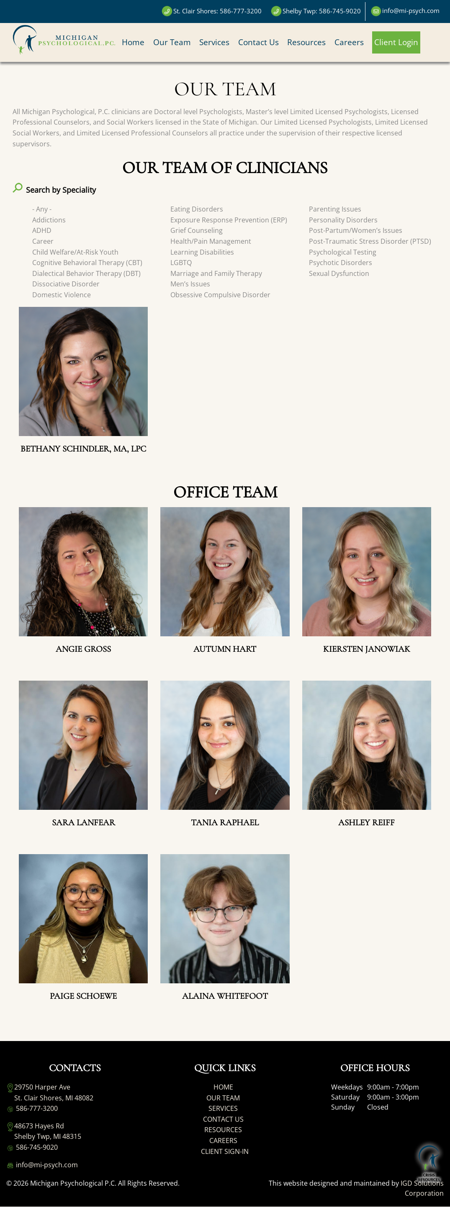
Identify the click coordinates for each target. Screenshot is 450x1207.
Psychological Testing (342, 252)
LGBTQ (181, 262)
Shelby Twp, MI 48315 (47, 1136)
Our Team (172, 42)
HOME (223, 1087)
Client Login (396, 42)
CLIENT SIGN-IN (225, 1151)
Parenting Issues (335, 209)
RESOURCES (223, 1129)
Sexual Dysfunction (339, 273)
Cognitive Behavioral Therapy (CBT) (87, 262)
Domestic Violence (61, 294)
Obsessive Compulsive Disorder (220, 294)
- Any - (41, 209)
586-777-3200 (32, 1108)
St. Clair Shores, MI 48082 (53, 1097)
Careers (349, 42)
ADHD (41, 230)
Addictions (49, 220)
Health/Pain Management (210, 241)
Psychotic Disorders (340, 262)
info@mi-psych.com (42, 1165)
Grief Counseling (196, 230)
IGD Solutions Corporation (422, 1188)
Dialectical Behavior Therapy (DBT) (86, 273)
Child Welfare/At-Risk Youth (75, 252)
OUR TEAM (223, 1097)
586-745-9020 (32, 1147)
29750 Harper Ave (42, 1087)
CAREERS (223, 1140)
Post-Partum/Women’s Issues (355, 230)
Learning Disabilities (202, 252)
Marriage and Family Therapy (216, 273)
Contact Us (258, 42)
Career (43, 241)
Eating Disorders (196, 209)
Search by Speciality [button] (61, 190)
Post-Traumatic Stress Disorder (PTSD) (370, 241)
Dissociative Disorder (66, 283)
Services (214, 42)
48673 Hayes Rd (39, 1126)
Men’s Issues (190, 283)
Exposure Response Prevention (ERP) (228, 220)
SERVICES (223, 1108)
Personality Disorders (343, 220)
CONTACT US (223, 1119)
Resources (306, 42)
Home (133, 42)
